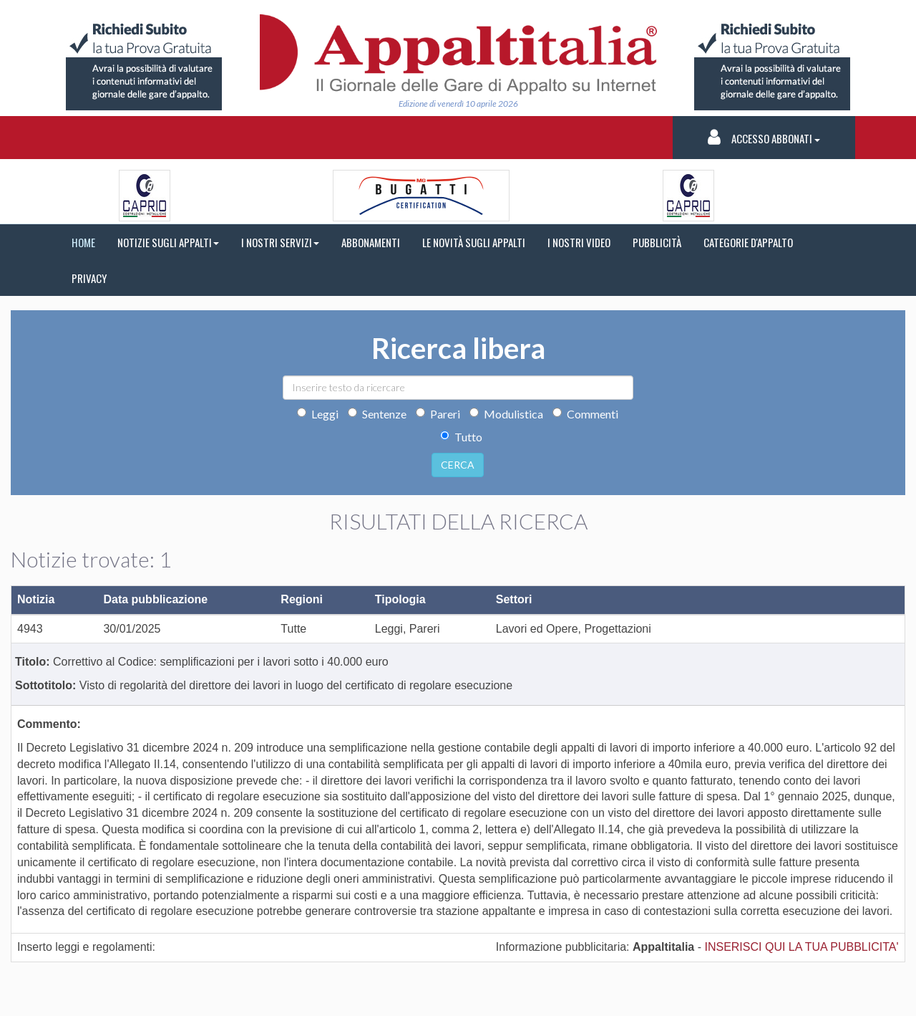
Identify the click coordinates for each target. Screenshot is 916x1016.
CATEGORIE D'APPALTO (748, 242)
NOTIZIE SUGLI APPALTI (168, 242)
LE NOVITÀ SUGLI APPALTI (473, 242)
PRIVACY (89, 278)
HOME (83, 242)
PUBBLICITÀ (657, 242)
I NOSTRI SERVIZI (280, 242)
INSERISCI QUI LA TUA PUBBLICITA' (801, 947)
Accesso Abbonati (764, 137)
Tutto (461, 437)
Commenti (585, 414)
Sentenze (377, 414)
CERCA (457, 465)
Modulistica (506, 414)
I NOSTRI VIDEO (578, 242)
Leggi (317, 414)
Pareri (438, 414)
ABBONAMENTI (370, 242)
